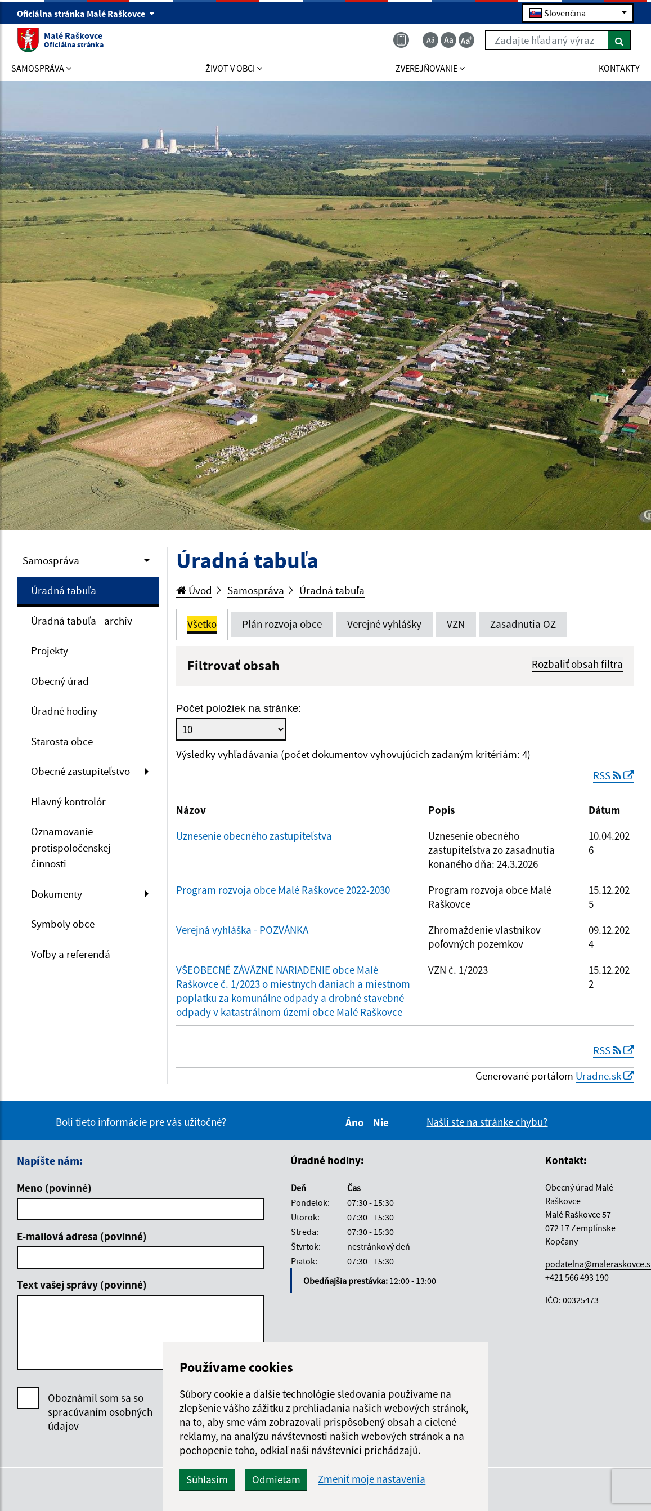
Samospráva (51, 560)
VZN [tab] (456, 624)
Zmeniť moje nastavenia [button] (371, 1479)
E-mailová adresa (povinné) (82, 1236)
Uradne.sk (605, 1075)
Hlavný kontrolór (68, 801)
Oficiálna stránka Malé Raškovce (86, 13)
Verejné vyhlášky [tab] (384, 624)
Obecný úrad (60, 681)
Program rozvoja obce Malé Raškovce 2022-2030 (283, 890)
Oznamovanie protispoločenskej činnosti (71, 847)
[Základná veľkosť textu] (448, 40)
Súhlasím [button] (207, 1479)
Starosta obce (62, 741)
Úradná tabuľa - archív (81, 620)
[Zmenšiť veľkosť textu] (430, 40)
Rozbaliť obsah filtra (577, 664)
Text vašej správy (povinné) (82, 1284)
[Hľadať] (619, 40)
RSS (613, 775)
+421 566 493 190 (577, 1277)
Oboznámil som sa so (100, 1412)
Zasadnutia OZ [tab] (523, 624)
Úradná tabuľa (63, 590)
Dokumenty (56, 894)
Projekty (49, 650)
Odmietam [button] (276, 1479)
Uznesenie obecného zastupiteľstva (254, 836)
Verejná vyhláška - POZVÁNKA (242, 930)
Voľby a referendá (70, 954)
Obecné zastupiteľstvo (80, 771)
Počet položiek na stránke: (239, 708)
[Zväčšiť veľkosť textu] (466, 40)
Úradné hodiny (64, 710)
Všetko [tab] (202, 624)
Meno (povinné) (54, 1187)
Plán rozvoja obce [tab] (282, 624)
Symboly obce (63, 923)
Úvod (194, 590)
